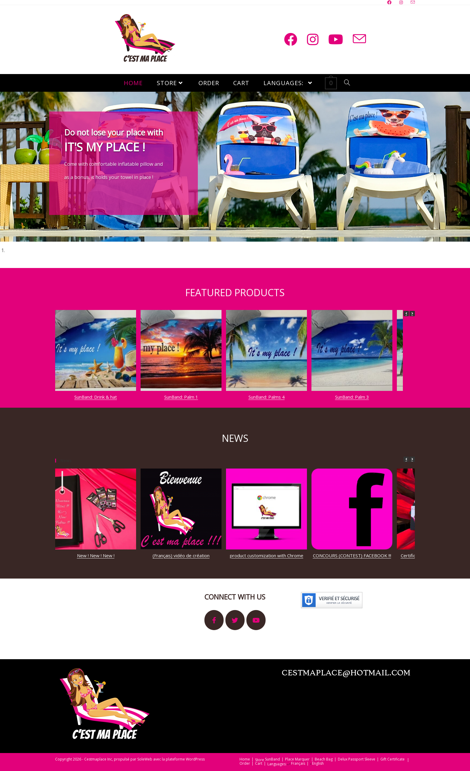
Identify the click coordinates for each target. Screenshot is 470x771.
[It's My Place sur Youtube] (256, 620)
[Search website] (347, 83)
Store (259, 760)
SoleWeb (144, 759)
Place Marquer (297, 759)
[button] (412, 313)
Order (244, 763)
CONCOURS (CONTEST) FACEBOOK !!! (352, 555)
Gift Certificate (392, 759)
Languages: (277, 764)
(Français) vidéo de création (181, 555)
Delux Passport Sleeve (356, 759)
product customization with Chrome (266, 555)
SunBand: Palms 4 (266, 397)
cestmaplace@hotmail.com (346, 673)
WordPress (195, 759)
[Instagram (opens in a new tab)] (313, 39)
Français (297, 763)
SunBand (272, 759)
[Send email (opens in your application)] (359, 39)
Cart (258, 763)
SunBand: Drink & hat (95, 397)
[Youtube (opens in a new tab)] (336, 39)
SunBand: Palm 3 (352, 397)
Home (244, 759)
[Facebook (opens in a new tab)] (291, 39)
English (317, 763)
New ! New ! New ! (96, 555)
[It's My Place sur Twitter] (235, 620)
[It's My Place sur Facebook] (214, 620)
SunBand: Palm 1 (181, 397)
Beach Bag (324, 759)
